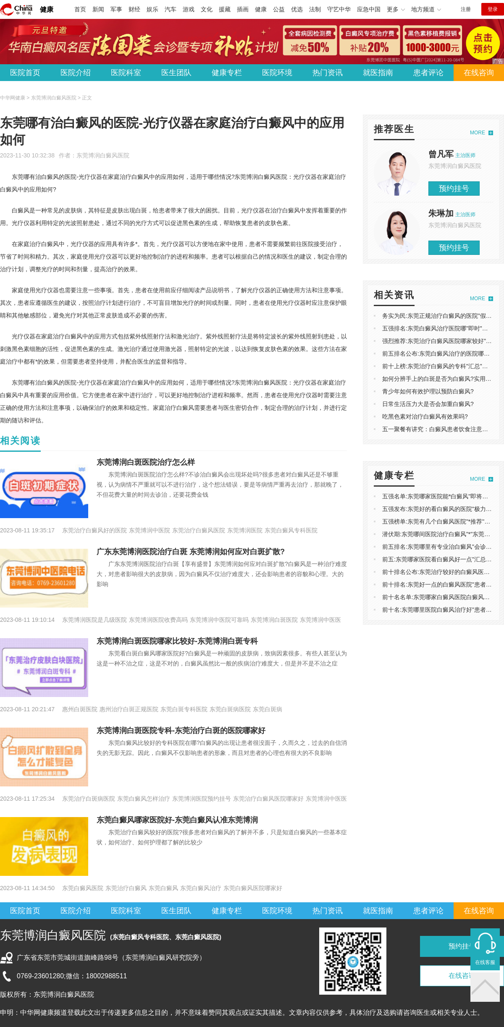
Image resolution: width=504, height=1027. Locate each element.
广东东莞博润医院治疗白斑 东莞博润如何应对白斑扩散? (191, 552)
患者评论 (428, 72)
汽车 (170, 9)
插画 (243, 9)
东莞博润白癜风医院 (102, 155)
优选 (297, 9)
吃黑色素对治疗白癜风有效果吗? (425, 416)
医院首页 (25, 72)
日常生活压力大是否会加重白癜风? (428, 404)
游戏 (188, 9)
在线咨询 (479, 72)
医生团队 (176, 72)
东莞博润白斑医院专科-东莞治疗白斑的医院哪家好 (181, 730)
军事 (116, 9)
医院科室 (126, 72)
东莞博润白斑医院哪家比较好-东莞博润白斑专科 (177, 641)
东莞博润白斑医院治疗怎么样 (146, 462)
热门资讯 (327, 72)
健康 (46, 9)
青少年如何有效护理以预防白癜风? (428, 391)
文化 (207, 9)
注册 (466, 9)
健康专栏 (227, 72)
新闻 (98, 9)
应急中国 (369, 9)
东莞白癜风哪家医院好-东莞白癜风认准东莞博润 (177, 820)
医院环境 (277, 72)
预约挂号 (454, 188)
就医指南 (378, 72)
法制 (315, 9)
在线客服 (485, 962)
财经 (134, 9)
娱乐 (152, 9)
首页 (80, 9)
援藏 (225, 9)
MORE (477, 133)
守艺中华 (339, 9)
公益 (279, 9)
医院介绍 (75, 72)
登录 (493, 9)
